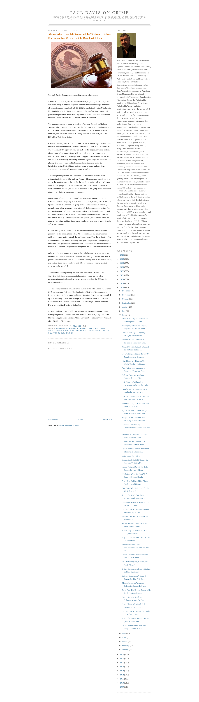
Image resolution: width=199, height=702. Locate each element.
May (124, 633)
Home (80, 419)
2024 (122, 263)
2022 (122, 271)
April (124, 637)
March (125, 641)
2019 (122, 283)
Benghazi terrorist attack (93, 328)
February (126, 645)
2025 (122, 259)
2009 (122, 687)
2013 (122, 671)
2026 (122, 255)
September (126, 303)
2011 (122, 679)
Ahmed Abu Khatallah (67, 328)
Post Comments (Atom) (69, 425)
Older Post (107, 419)
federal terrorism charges (94, 331)
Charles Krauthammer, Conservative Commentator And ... (136, 427)
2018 (122, 287)
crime (72, 331)
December (126, 291)
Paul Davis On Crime (99, 12)
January (125, 649)
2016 (122, 658)
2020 (122, 279)
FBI (77, 331)
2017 (122, 654)
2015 (122, 662)
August (125, 307)
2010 (122, 683)
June (124, 315)
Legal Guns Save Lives (131, 456)
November (126, 295)
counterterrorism (58, 331)
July (124, 311)
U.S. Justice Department (60, 333)
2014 (122, 667)
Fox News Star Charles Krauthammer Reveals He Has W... (135, 547)
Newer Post (53, 419)
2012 (122, 675)
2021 (122, 275)
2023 (122, 267)
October (125, 299)
